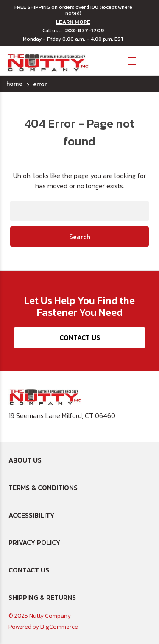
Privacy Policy (34, 542)
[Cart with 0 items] (146, 60)
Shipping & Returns (42, 597)
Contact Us (79, 337)
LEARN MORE (73, 22)
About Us (25, 460)
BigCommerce (59, 626)
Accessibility (31, 515)
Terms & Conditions (43, 487)
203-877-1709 (84, 30)
